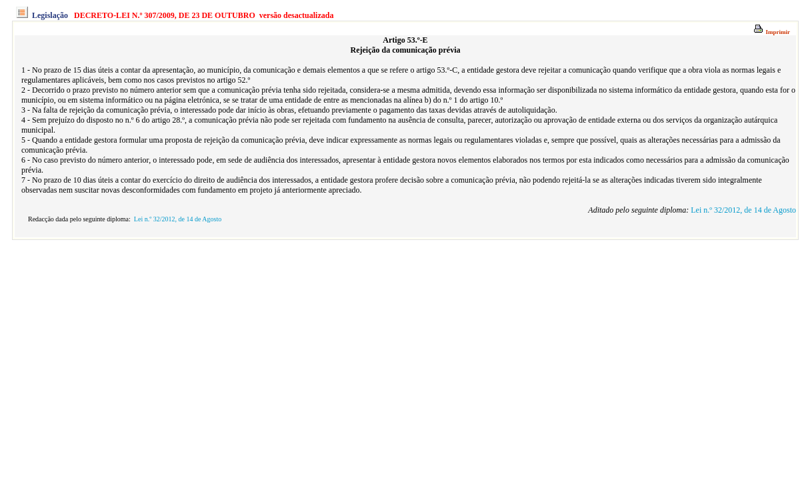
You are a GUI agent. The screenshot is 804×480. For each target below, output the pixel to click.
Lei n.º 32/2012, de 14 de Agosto (743, 210)
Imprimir (771, 32)
